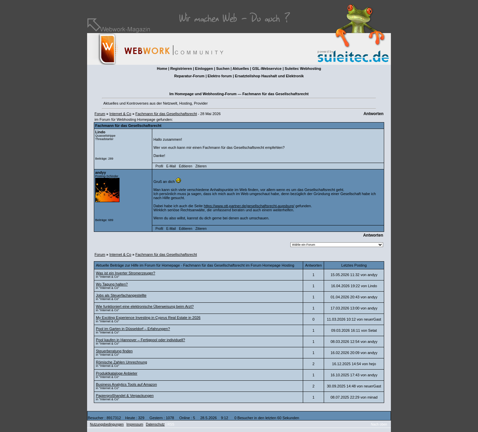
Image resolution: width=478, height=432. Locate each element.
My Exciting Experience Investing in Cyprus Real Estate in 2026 (148, 318)
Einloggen (204, 68)
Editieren (185, 166)
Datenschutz (155, 424)
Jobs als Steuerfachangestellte (121, 295)
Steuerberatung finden (114, 351)
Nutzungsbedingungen (107, 424)
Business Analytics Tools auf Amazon (126, 384)
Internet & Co (120, 114)
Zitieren (201, 166)
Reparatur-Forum (189, 76)
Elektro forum (220, 76)
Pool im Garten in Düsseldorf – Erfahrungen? (133, 329)
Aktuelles (241, 68)
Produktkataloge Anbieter (116, 373)
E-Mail (171, 166)
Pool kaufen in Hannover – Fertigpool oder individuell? (140, 340)
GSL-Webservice (267, 68)
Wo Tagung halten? (112, 284)
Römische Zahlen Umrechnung (121, 362)
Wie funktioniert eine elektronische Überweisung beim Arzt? (145, 306)
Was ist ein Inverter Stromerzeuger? (125, 273)
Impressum (135, 424)
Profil (159, 166)
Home (162, 68)
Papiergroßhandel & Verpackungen (125, 396)
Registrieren (181, 68)
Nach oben (379, 424)
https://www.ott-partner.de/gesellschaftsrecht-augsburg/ (249, 206)
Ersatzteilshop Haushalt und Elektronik (269, 76)
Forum (100, 114)
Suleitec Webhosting (303, 68)
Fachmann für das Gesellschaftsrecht (166, 114)
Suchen (223, 68)
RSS (171, 424)
